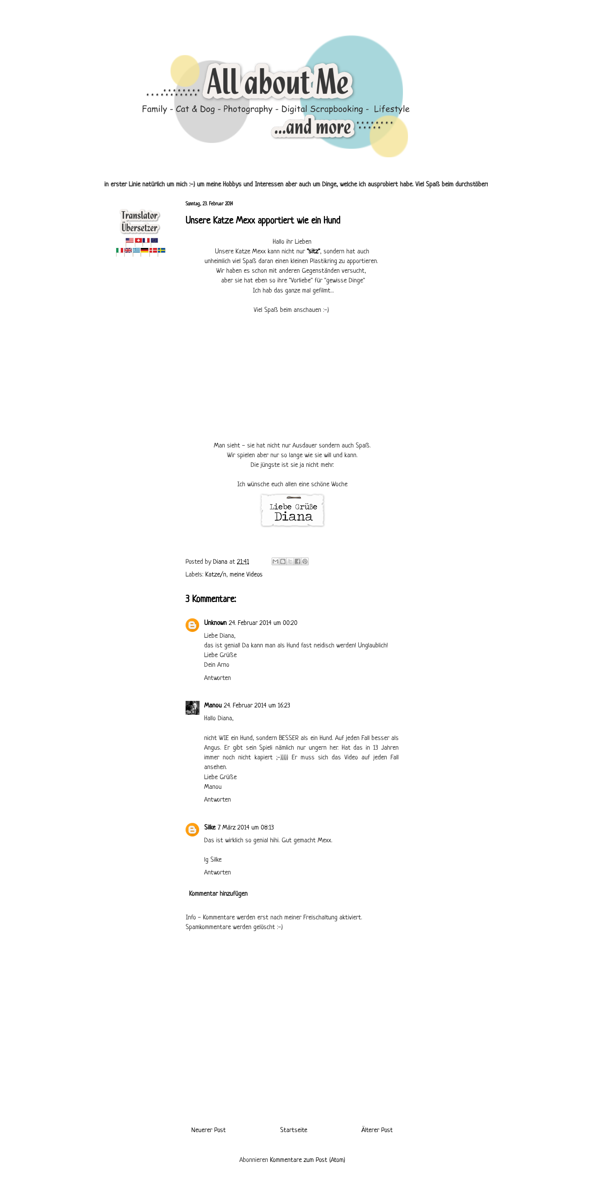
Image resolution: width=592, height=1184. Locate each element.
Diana (221, 562)
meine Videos (246, 574)
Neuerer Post (208, 1130)
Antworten (217, 678)
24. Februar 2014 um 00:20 (263, 623)
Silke (209, 827)
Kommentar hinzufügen (218, 894)
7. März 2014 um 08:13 (246, 827)
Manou (213, 705)
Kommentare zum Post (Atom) (307, 1160)
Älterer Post (377, 1130)
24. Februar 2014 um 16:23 (257, 705)
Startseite (293, 1130)
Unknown (215, 623)
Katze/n (215, 574)
